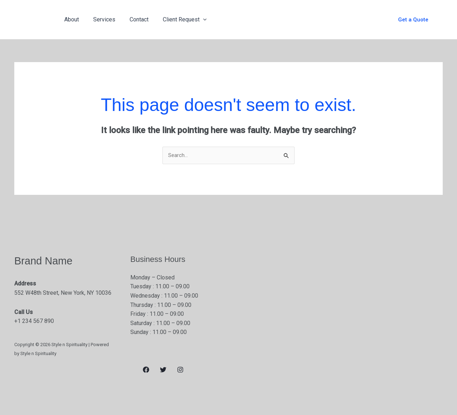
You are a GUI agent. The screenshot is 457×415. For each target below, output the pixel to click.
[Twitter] (163, 370)
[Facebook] (146, 370)
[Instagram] (180, 370)
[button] (413, 19)
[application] (193, 19)
